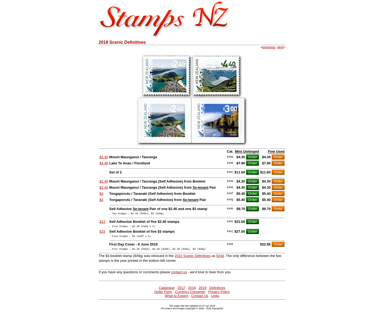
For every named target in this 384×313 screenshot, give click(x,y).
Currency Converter (190, 295)
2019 (202, 291)
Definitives (217, 291)
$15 (102, 233)
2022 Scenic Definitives (193, 259)
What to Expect (176, 299)
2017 (181, 291)
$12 (102, 222)
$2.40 (103, 157)
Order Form (163, 295)
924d (220, 259)
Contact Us (199, 299)
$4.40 (103, 163)
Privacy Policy (219, 295)
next (280, 47)
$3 (101, 194)
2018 (192, 291)
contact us (179, 275)
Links (215, 299)
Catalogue (166, 291)
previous (268, 47)
